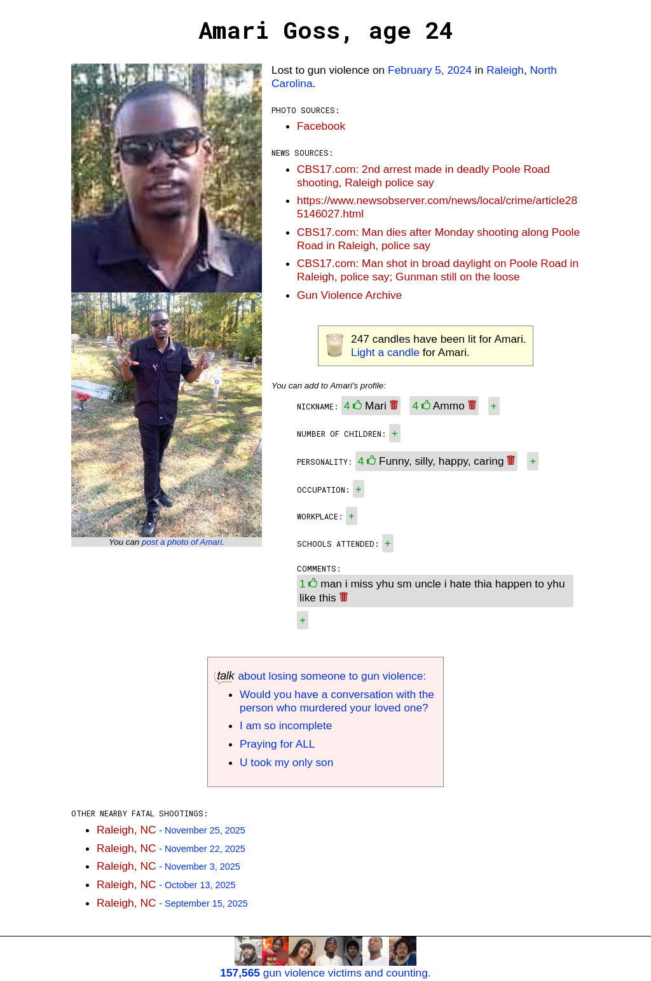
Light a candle (385, 352)
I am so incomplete (286, 725)
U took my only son (286, 762)
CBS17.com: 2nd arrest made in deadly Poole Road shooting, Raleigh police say (423, 176)
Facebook (321, 126)
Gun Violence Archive (349, 295)
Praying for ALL (277, 743)
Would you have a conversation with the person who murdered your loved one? (337, 701)
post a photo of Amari (182, 542)
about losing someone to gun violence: (320, 675)
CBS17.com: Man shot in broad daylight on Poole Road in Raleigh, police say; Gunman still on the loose (438, 270)
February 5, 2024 (430, 70)
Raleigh (505, 70)
